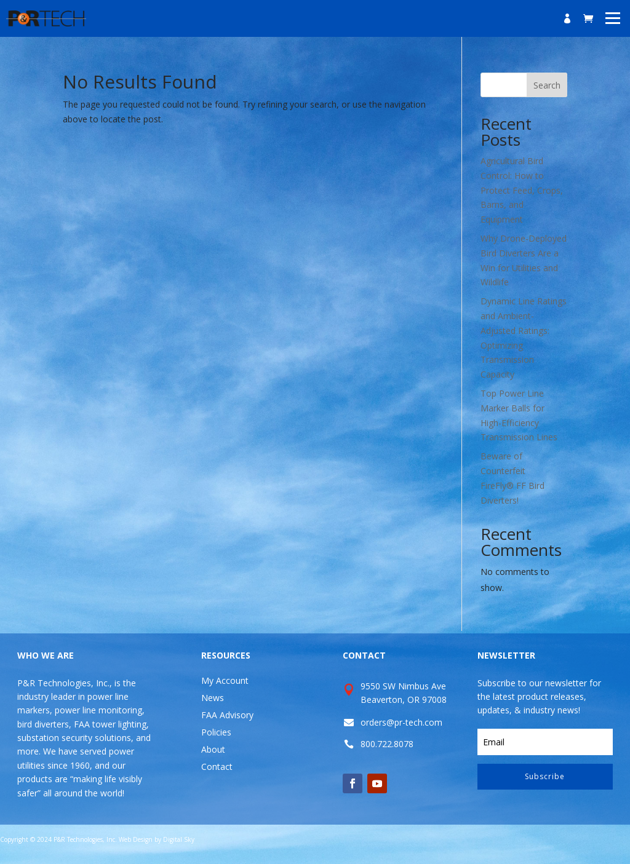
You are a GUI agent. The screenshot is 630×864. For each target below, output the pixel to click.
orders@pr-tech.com (401, 722)
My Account (225, 680)
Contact (217, 766)
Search (546, 85)
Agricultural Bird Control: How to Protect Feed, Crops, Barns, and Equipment (521, 190)
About (213, 749)
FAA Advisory (227, 715)
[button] (613, 17)
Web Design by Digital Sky (156, 839)
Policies (216, 732)
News (212, 697)
